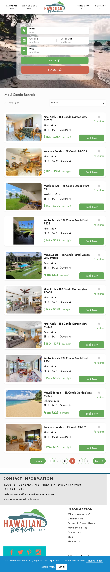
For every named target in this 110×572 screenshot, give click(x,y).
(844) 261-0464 (14, 488)
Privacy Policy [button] (94, 561)
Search (55, 70)
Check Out (66, 38)
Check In (34, 38)
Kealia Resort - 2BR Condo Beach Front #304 (66, 359)
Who (32, 48)
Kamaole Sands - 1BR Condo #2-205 (65, 151)
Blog (70, 536)
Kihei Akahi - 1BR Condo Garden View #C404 (65, 325)
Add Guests (34, 52)
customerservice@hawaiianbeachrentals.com (28, 493)
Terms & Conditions (81, 523)
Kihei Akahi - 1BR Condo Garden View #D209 (65, 118)
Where (33, 28)
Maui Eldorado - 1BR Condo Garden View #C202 (68, 394)
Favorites (74, 532)
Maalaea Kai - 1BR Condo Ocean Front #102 (66, 187)
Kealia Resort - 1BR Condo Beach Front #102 (66, 221)
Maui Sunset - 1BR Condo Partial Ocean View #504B (67, 256)
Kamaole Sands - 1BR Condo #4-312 (65, 427)
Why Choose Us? (79, 514)
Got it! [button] (62, 567)
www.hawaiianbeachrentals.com (21, 498)
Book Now (92, 138)
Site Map (73, 541)
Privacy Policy (77, 527)
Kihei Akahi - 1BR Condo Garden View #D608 (65, 290)
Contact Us (75, 518)
